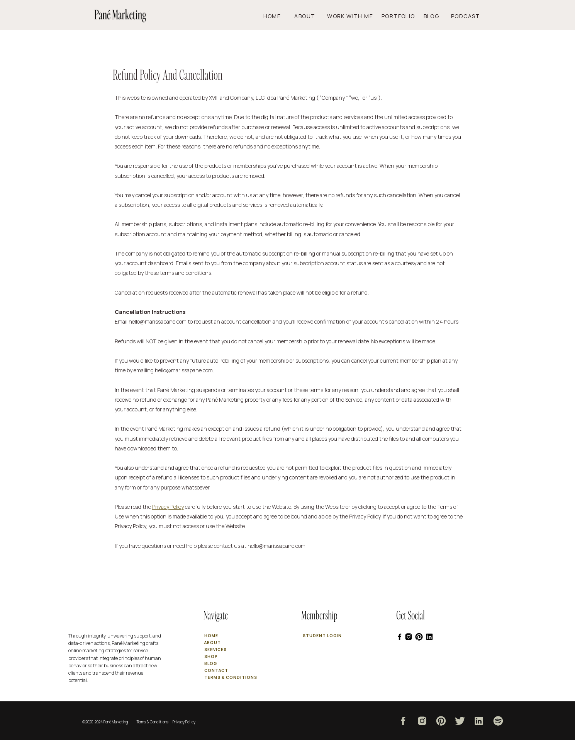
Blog (431, 16)
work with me (352, 16)
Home (277, 16)
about (212, 642)
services (215, 649)
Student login (322, 635)
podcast (465, 16)
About (309, 16)
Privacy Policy (168, 506)
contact (216, 670)
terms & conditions (230, 677)
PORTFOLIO (398, 16)
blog (210, 663)
